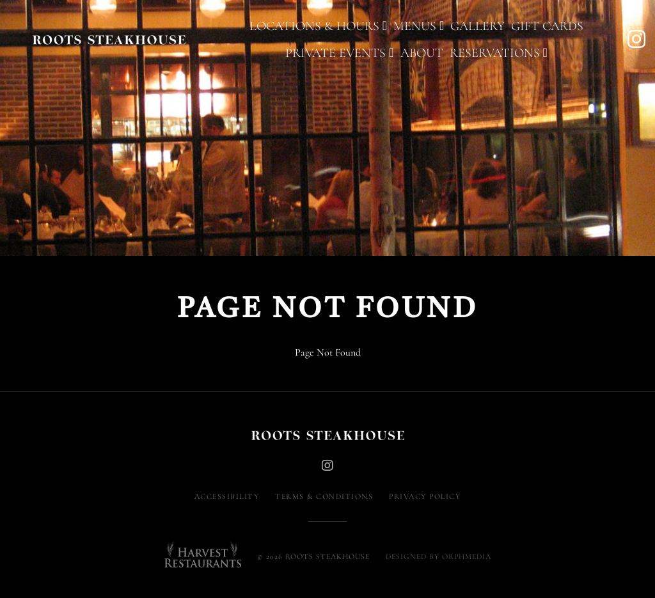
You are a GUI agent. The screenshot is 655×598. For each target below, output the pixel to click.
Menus (418, 26)
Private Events (339, 53)
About (421, 53)
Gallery (477, 26)
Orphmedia (466, 556)
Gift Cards (547, 26)
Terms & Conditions (324, 496)
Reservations (499, 53)
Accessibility (227, 496)
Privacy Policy (425, 496)
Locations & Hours (318, 26)
